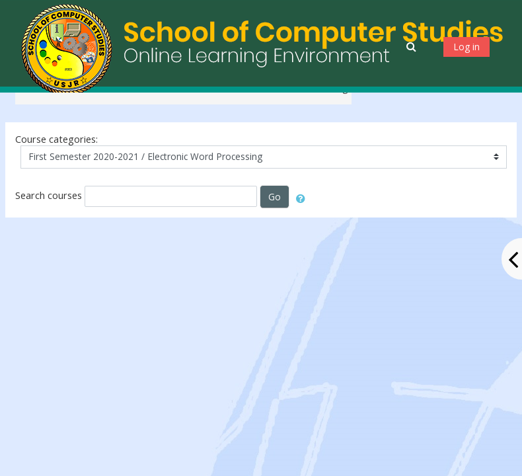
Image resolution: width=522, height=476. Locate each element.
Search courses (48, 195)
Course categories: (56, 139)
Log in (466, 46)
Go (274, 196)
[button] (412, 46)
